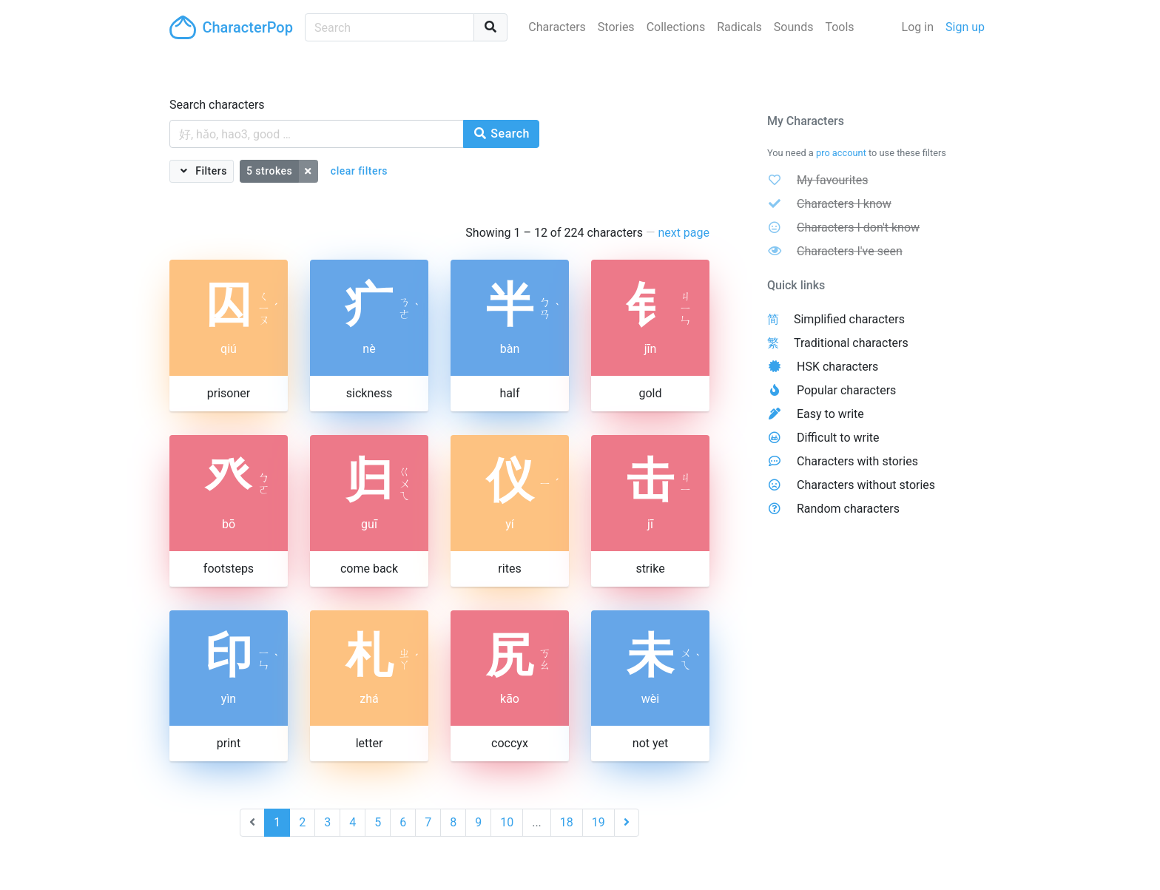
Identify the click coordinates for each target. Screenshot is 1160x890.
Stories (616, 27)
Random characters (848, 509)
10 (506, 822)
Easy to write (830, 414)
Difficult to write (838, 438)
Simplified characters (849, 319)
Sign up (965, 27)
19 (598, 822)
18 (566, 822)
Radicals (739, 27)
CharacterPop (231, 27)
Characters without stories (866, 485)
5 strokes (269, 171)
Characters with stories (857, 461)
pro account (841, 152)
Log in (918, 27)
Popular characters (846, 390)
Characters (557, 27)
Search (501, 134)
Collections (676, 27)
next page (683, 233)
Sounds (794, 27)
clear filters (359, 171)
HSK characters (837, 367)
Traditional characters (851, 343)
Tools (839, 27)
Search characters (217, 105)
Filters (209, 171)
